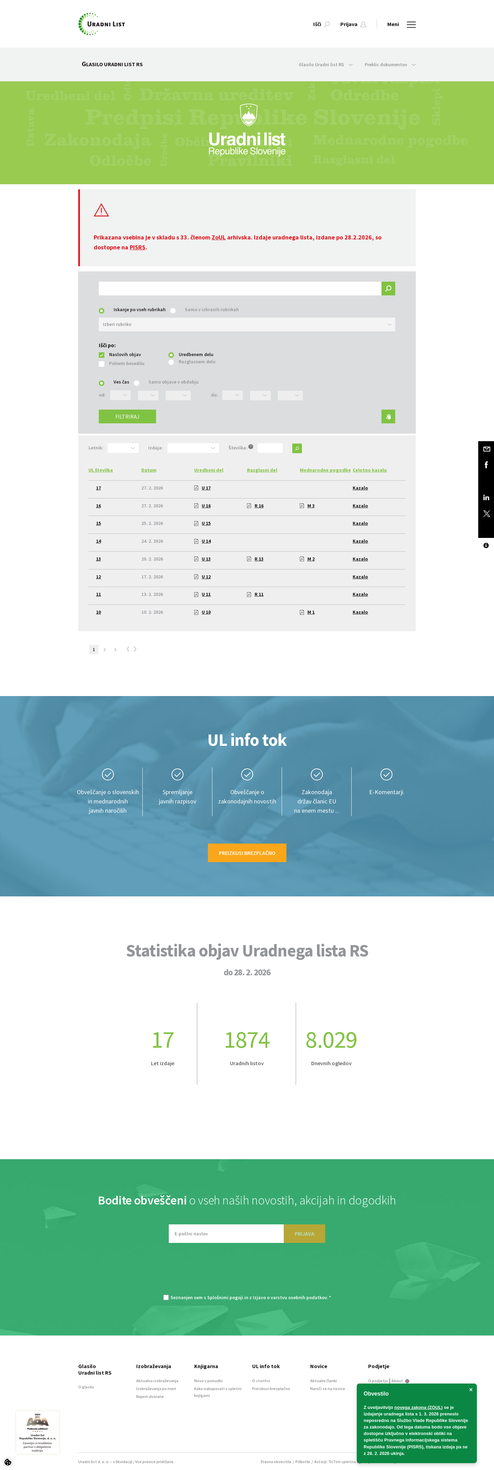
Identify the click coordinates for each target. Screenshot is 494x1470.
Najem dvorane (150, 1396)
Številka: (240, 447)
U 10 (202, 612)
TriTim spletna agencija (350, 1461)
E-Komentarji (386, 792)
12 (98, 577)
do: (214, 395)
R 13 (255, 559)
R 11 (255, 594)
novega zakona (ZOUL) (419, 1407)
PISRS (137, 247)
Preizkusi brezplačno (247, 852)
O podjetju (378, 1380)
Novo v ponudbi (208, 1380)
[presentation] (247, 1272)
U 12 (202, 577)
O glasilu (86, 1386)
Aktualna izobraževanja (157, 1380)
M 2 (307, 559)
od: (102, 395)
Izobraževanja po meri (156, 1388)
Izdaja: (155, 448)
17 (98, 488)
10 (98, 612)
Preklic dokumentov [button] (390, 64)
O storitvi (261, 1380)
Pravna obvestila (276, 1461)
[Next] (136, 650)
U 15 (202, 523)
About (400, 1380)
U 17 (202, 488)
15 (98, 523)
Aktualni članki (323, 1380)
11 (98, 594)
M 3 (307, 506)
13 (98, 559)
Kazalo (360, 488)
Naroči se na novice (327, 1388)
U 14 (202, 541)
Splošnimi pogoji (225, 1297)
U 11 (202, 594)
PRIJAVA (304, 1233)
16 (98, 506)
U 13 (202, 559)
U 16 (202, 506)
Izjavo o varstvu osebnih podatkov (290, 1297)
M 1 (307, 612)
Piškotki (302, 1461)
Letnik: (96, 448)
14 (98, 541)
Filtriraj (127, 416)
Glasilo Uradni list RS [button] (326, 64)
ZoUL (219, 237)
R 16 (255, 506)
